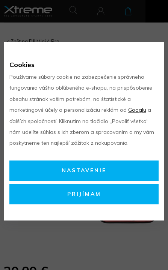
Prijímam (84, 193)
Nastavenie (84, 170)
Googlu (137, 109)
